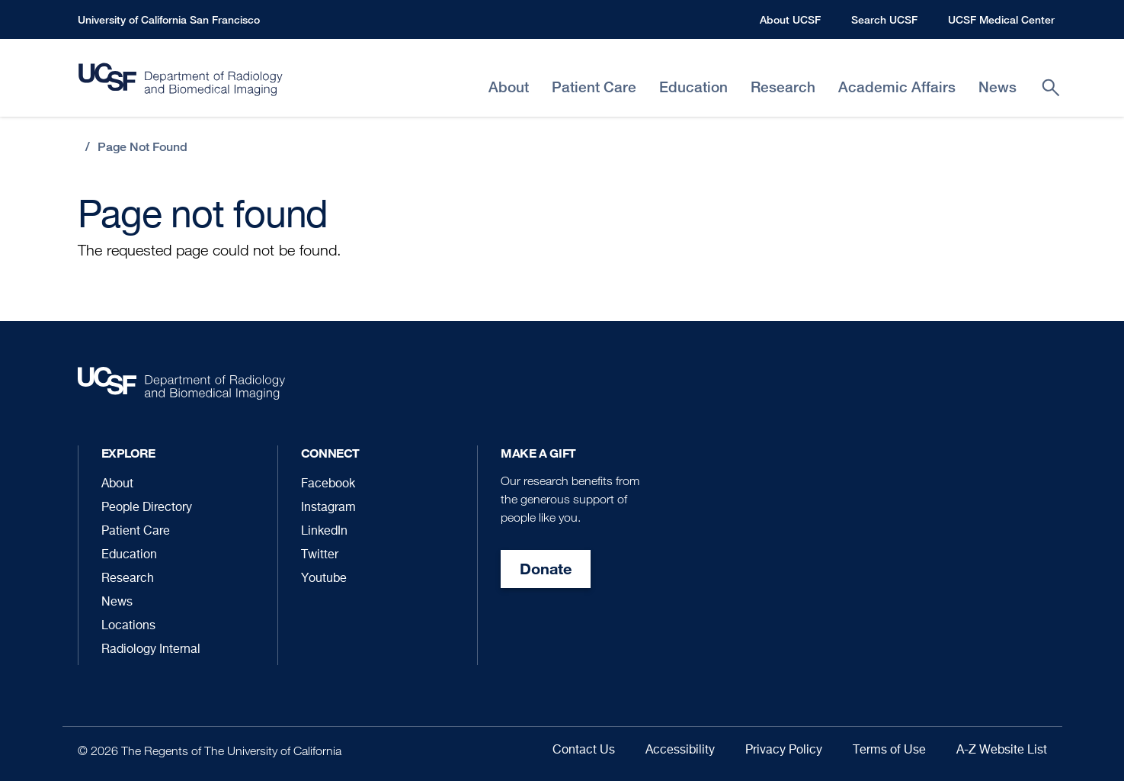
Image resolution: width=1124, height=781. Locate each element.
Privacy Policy (783, 750)
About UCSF (790, 19)
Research (127, 579)
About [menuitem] (508, 87)
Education (129, 555)
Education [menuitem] (693, 87)
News (117, 602)
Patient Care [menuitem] (594, 87)
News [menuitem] (997, 87)
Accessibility (680, 750)
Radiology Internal (150, 650)
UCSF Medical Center (1001, 19)
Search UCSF (884, 19)
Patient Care (135, 531)
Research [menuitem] (783, 87)
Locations (128, 626)
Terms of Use (889, 750)
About (117, 484)
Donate (546, 568)
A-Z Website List (1001, 750)
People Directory (146, 508)
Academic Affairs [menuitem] (897, 87)
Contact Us (583, 750)
